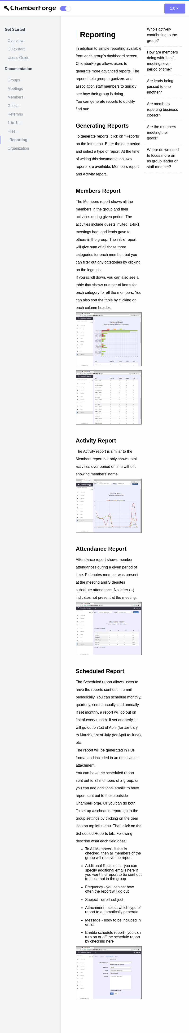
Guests (14, 106)
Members (15, 97)
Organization (18, 148)
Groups (14, 80)
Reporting (18, 140)
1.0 (174, 8)
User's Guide (18, 58)
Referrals (15, 114)
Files (12, 131)
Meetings (15, 89)
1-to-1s (13, 123)
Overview (15, 41)
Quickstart (16, 49)
